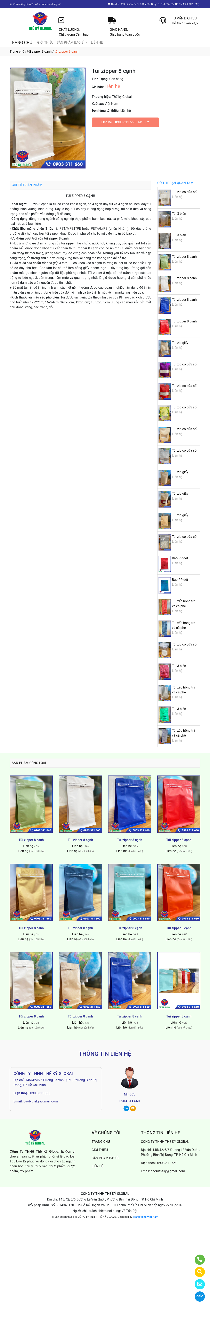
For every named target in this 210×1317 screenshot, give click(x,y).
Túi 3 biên (179, 214)
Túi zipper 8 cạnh (184, 257)
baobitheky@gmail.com (40, 1101)
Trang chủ (17, 51)
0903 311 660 (125, 122)
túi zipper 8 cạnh (39, 51)
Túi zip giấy (180, 343)
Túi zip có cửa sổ (184, 192)
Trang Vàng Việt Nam (145, 1216)
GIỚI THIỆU (45, 42)
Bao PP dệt (180, 558)
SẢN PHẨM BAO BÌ (71, 42)
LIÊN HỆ (97, 42)
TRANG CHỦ (21, 42)
